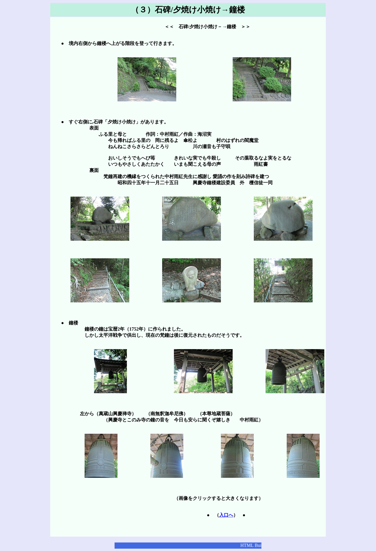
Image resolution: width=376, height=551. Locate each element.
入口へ (226, 515)
